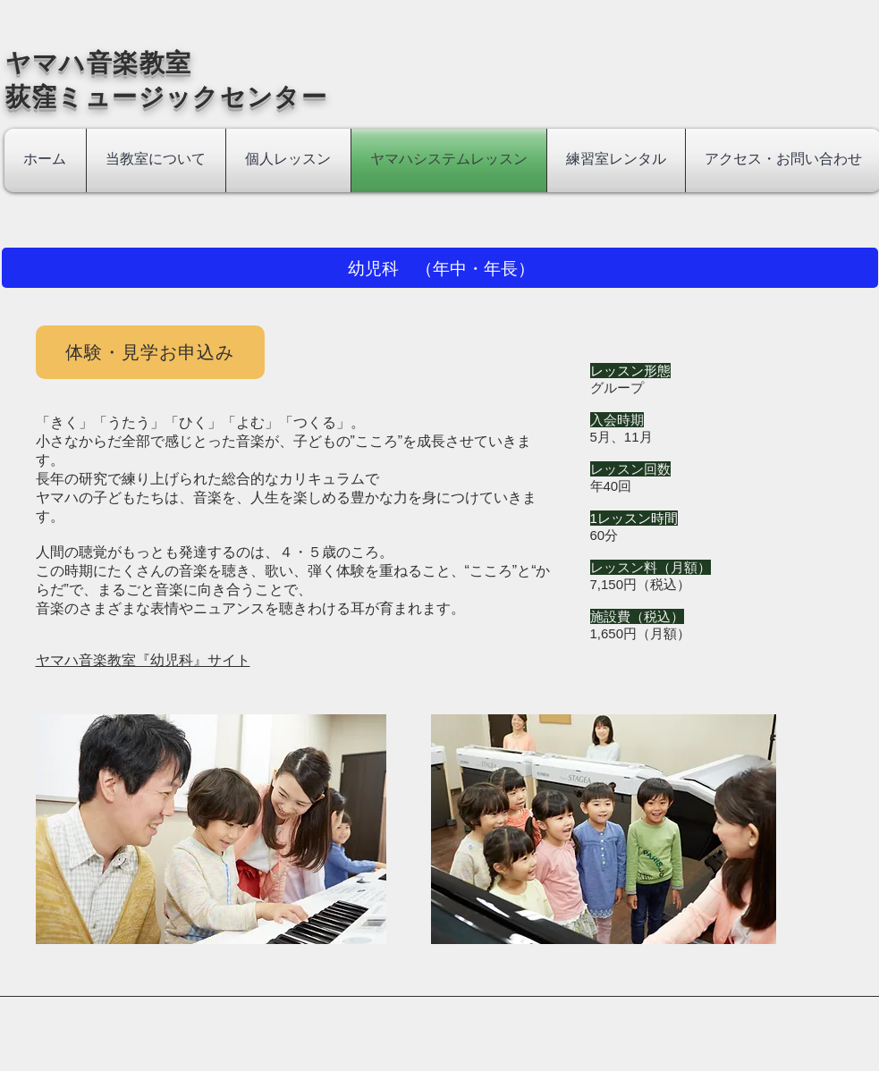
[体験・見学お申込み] (150, 352)
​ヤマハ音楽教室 (111, 63)
